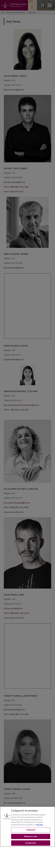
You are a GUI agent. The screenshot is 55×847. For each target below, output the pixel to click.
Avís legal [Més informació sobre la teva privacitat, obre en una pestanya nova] (39, 827)
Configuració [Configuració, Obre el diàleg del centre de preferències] (30, 832)
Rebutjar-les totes (30, 839)
